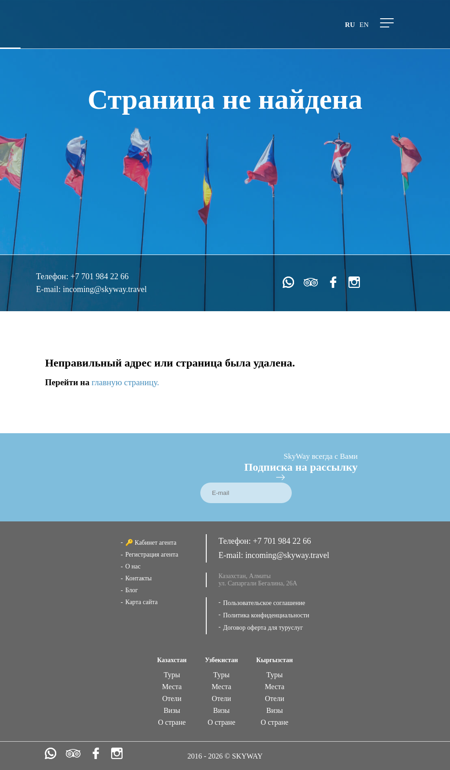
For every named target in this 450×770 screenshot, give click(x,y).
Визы (172, 710)
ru (350, 24)
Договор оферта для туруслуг (263, 627)
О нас (133, 566)
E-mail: (49, 289)
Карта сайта (141, 602)
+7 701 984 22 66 (99, 276)
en (364, 24)
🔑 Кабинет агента (151, 542)
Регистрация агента (151, 554)
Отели (172, 698)
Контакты (138, 578)
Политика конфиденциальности (266, 615)
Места (172, 686)
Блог (131, 590)
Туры (172, 675)
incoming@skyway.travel (105, 289)
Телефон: (53, 276)
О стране (172, 722)
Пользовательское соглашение (264, 603)
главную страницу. (125, 382)
